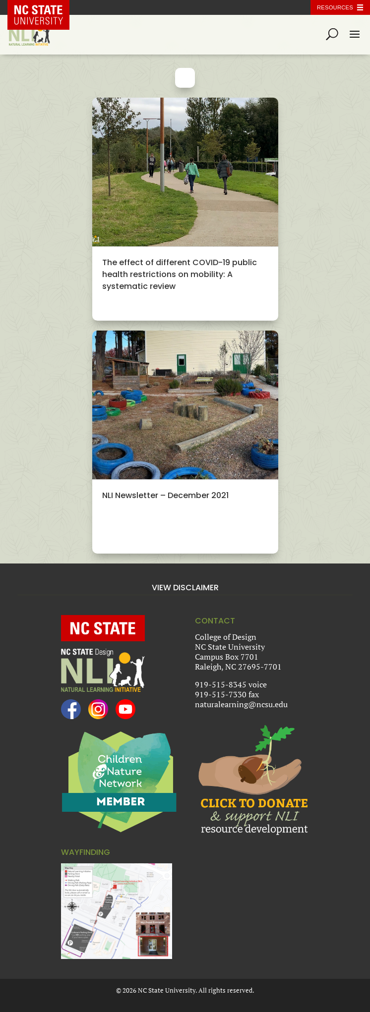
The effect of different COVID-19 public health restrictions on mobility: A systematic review (179, 274)
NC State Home (45, 7)
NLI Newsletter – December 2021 (165, 495)
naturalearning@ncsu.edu (241, 704)
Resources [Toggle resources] (335, 7)
